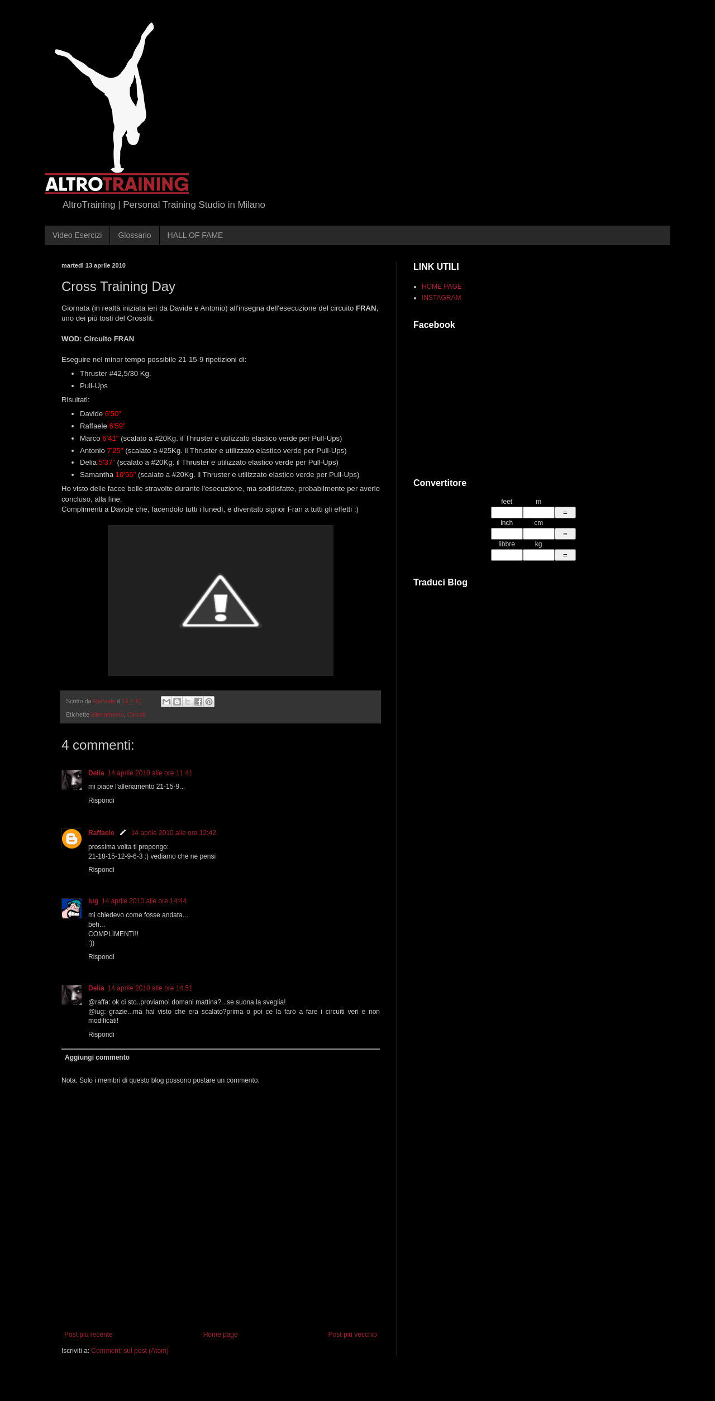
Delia (96, 773)
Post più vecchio (352, 1334)
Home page (220, 1334)
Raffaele (101, 833)
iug (93, 901)
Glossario (134, 235)
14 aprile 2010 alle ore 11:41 (150, 773)
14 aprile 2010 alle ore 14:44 (144, 901)
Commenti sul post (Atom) (130, 1351)
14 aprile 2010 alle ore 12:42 (173, 833)
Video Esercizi (77, 235)
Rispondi (101, 800)
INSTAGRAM (441, 298)
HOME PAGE (442, 286)
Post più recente (88, 1334)
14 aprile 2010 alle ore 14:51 (150, 988)
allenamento (107, 714)
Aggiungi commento (97, 1057)
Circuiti (136, 714)
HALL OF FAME (195, 235)
